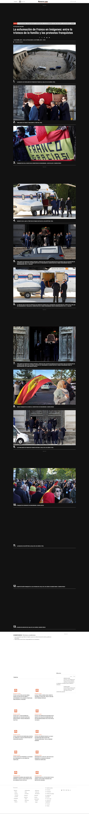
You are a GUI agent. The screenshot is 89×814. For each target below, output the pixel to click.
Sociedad (16, 796)
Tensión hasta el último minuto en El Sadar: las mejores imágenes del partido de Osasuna (44, 779)
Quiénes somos (50, 788)
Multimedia (36, 799)
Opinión (15, 800)
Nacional (36, 795)
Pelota (26, 801)
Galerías (15, 677)
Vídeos (36, 802)
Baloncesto (27, 800)
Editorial (16, 801)
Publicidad (49, 791)
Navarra (15, 790)
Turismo (48, 804)
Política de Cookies (50, 793)
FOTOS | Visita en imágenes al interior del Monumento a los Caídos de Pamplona (22, 758)
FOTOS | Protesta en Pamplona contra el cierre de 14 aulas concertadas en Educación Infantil (23, 738)
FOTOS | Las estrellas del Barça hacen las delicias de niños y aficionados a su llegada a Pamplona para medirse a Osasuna (65, 682)
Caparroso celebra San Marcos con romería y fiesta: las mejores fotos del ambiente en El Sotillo (22, 779)
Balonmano (37, 790)
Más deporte (37, 793)
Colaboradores (27, 790)
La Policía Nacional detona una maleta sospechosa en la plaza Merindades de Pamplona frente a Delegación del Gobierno (46, 23)
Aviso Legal (49, 798)
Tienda (48, 805)
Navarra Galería (67, 686)
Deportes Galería (67, 678)
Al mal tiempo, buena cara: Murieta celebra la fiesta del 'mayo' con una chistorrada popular (44, 697)
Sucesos (16, 793)
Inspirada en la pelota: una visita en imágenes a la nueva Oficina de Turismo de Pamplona (44, 758)
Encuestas (26, 793)
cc (70, 790)
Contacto (48, 789)
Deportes (26, 797)
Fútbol (26, 798)
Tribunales (16, 795)
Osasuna (26, 795)
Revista (35, 797)
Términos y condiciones (29, 635)
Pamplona (16, 798)
